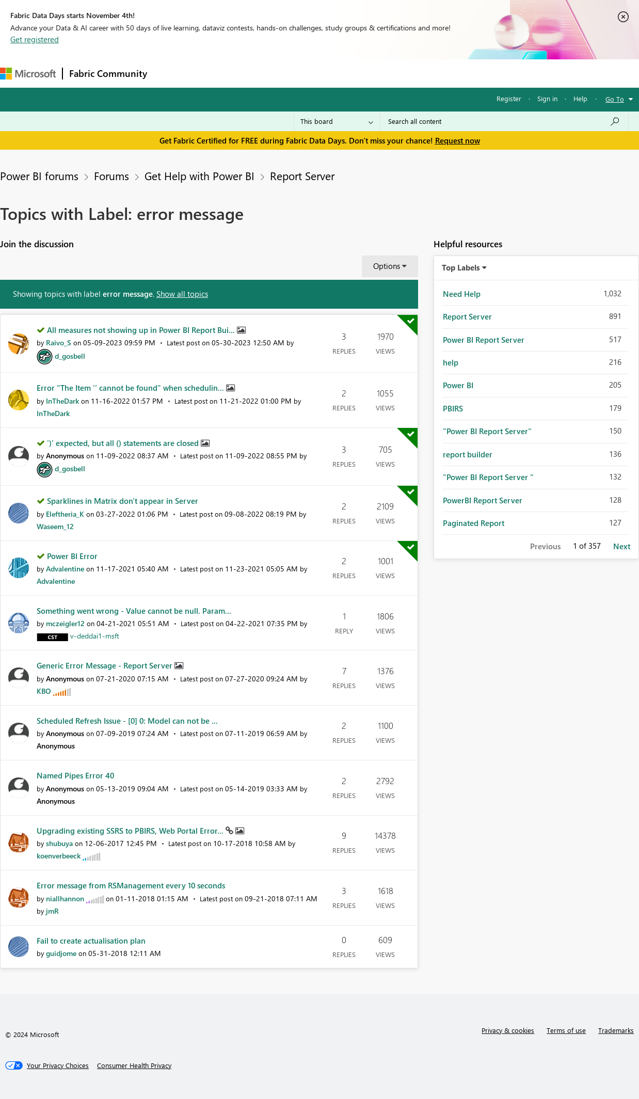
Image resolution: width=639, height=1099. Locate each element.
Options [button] (386, 266)
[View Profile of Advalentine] (65, 568)
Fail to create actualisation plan (91, 940)
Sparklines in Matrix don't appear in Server (122, 501)
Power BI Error (72, 556)
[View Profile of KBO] (44, 691)
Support (434, 73)
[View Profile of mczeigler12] (65, 623)
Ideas (258, 73)
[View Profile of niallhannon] (65, 898)
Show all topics (182, 294)
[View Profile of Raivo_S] (58, 342)
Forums (170, 73)
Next (621, 546)
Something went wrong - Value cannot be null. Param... (134, 611)
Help (580, 98)
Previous (545, 546)
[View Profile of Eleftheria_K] (65, 513)
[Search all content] (504, 121)
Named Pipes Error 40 (75, 775)
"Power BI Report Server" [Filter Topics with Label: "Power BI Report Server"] (487, 431)
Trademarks (616, 1030)
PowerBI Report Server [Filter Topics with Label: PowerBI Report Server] (482, 500)
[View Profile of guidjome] (61, 953)
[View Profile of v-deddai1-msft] (94, 635)
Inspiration (216, 73)
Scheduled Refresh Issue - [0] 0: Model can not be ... (127, 720)
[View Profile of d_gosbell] (70, 356)
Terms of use (566, 1030)
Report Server (302, 175)
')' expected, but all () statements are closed (124, 443)
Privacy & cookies (508, 1030)
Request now (457, 140)
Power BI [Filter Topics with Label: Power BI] (458, 385)
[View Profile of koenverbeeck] (59, 855)
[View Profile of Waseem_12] (55, 526)
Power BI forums (39, 175)
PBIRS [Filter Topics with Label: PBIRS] (453, 408)
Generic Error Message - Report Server (105, 665)
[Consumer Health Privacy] (134, 1065)
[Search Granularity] (336, 121)
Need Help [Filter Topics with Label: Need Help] (462, 294)
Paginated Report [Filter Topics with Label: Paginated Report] (473, 523)
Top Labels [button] (461, 267)
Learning (390, 73)
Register (509, 98)
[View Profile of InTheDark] (62, 400)
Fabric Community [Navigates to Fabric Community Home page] (108, 73)
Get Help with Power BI (199, 175)
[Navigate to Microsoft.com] (28, 73)
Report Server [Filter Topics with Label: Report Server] (467, 316)
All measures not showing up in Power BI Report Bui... (142, 330)
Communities (304, 73)
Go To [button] (614, 98)
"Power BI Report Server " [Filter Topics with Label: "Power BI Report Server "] (488, 477)
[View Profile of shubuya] (59, 843)
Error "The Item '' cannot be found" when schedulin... (131, 388)
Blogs (350, 73)
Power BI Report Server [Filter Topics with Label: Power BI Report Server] (483, 340)
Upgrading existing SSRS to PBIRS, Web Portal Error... (131, 830)
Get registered (34, 39)
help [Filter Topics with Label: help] (450, 362)
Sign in (547, 98)
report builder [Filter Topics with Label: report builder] (467, 454)
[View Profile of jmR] (52, 910)
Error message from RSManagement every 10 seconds (131, 885)
